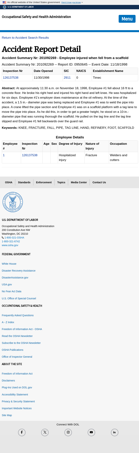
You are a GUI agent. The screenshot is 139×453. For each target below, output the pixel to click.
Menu (127, 19)
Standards (24, 182)
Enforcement (44, 182)
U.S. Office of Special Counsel (19, 298)
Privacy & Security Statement (18, 401)
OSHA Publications (12, 349)
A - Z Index (8, 322)
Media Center (79, 182)
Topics (61, 182)
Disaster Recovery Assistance (18, 270)
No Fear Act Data (11, 291)
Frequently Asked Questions (18, 315)
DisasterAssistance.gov (15, 277)
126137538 (10, 77)
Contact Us (99, 182)
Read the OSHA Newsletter (17, 336)
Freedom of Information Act (17, 373)
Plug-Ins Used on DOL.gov (17, 387)
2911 (67, 77)
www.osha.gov (10, 245)
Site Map (7, 415)
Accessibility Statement (15, 394)
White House (9, 263)
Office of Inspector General (17, 356)
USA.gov (7, 284)
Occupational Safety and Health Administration (36, 17)
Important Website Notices (17, 408)
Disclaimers (8, 380)
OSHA (8, 182)
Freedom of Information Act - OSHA (22, 329)
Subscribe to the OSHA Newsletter (21, 342)
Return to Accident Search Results (25, 37)
